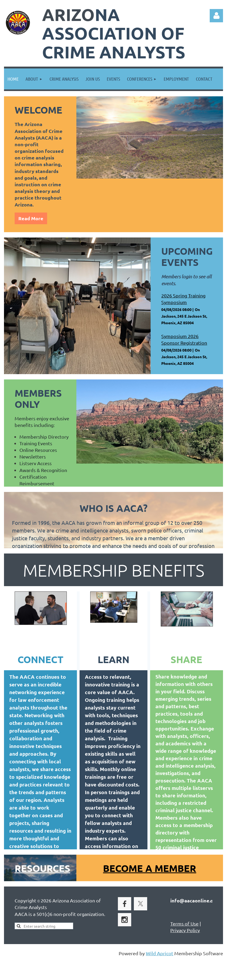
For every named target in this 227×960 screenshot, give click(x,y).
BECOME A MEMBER (149, 868)
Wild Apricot (159, 953)
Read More (30, 218)
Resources (42, 868)
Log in (216, 15)
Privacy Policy (185, 930)
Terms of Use (184, 923)
